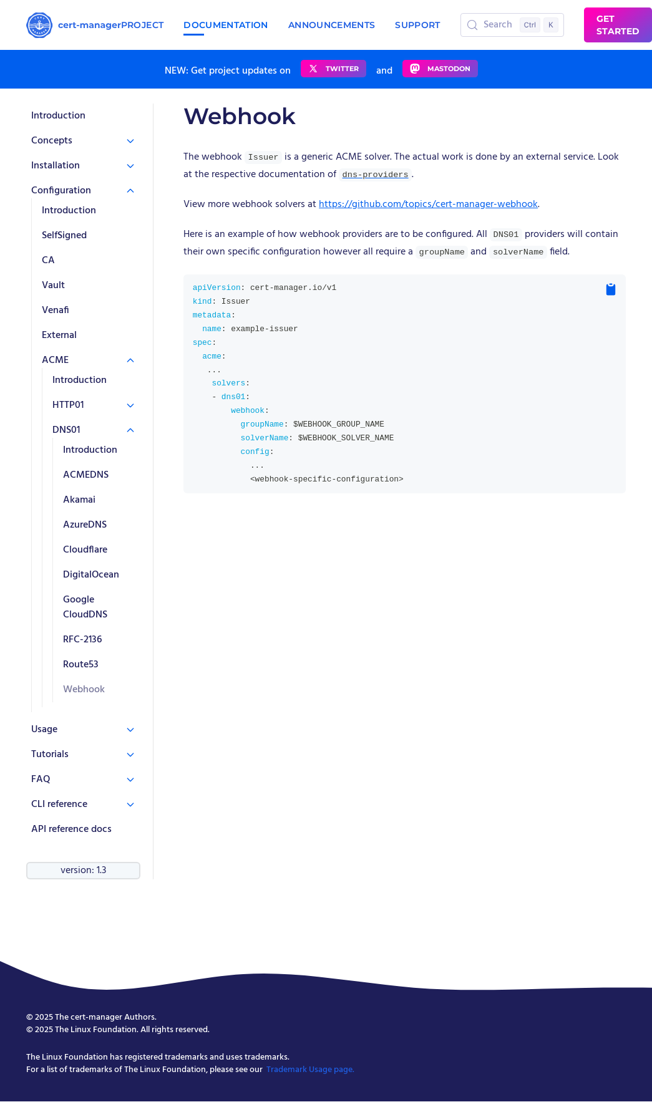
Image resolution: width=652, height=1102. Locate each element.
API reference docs (71, 829)
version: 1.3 (83, 870)
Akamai (79, 500)
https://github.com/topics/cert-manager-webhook (428, 204)
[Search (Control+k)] (512, 25)
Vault (53, 286)
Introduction (58, 116)
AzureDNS (85, 525)
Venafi (55, 310)
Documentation (225, 25)
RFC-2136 (82, 640)
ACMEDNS (86, 475)
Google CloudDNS (85, 607)
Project (142, 25)
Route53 (81, 665)
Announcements (332, 25)
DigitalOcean (91, 575)
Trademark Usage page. (310, 1070)
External (59, 335)
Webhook (84, 690)
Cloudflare (85, 550)
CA (48, 261)
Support (417, 25)
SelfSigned (64, 236)
